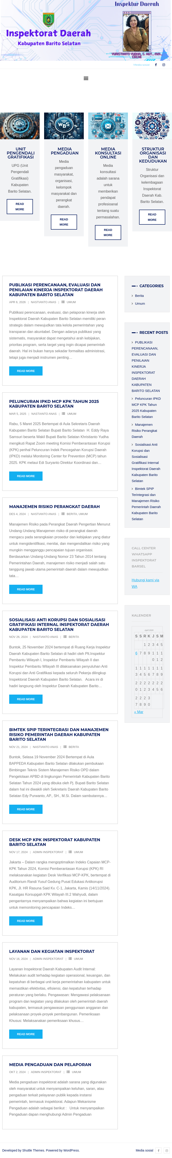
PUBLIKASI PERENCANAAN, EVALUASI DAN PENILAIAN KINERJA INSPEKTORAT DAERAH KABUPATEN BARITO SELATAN (56, 289)
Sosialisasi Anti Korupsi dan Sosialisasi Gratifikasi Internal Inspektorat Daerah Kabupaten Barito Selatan (59, 624)
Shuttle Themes (33, 1150)
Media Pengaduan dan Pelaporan (50, 1064)
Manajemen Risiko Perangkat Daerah (54, 506)
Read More (19, 206)
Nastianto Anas (43, 302)
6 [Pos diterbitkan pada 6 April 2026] (136, 653)
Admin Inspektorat (48, 852)
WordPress (71, 1150)
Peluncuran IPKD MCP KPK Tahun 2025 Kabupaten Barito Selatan (54, 404)
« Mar (138, 712)
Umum (71, 302)
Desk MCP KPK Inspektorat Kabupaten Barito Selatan (54, 842)
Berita (72, 514)
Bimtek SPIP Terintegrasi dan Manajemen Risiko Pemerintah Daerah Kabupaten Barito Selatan (59, 734)
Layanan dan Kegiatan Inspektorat (52, 951)
